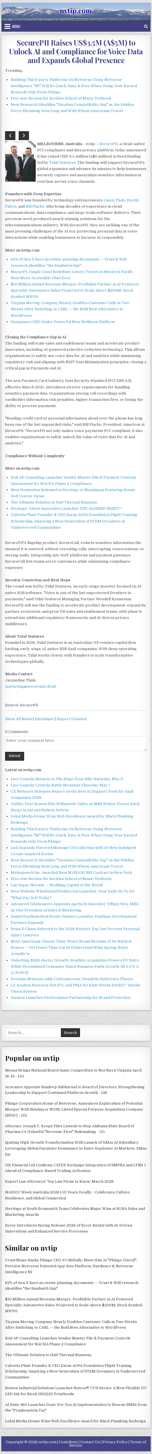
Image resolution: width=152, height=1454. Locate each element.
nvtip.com (76, 10)
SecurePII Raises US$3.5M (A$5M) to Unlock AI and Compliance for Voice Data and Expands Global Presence (76, 51)
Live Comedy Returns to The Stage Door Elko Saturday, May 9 (67, 779)
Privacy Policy (115, 1442)
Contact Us (90, 1442)
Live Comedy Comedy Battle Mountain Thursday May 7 (61, 785)
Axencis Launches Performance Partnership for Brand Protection (70, 997)
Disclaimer (44, 719)
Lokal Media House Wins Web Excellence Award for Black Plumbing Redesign (75, 1421)
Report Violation (72, 719)
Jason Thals (114, 200)
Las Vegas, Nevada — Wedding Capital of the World (57, 885)
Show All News (18, 719)
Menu (16, 26)
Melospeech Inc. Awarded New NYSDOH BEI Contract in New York (71, 872)
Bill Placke (35, 206)
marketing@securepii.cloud (30, 686)
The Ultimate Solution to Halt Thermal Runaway (54, 502)
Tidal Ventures (62, 162)
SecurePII (108, 144)
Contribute (68, 1442)
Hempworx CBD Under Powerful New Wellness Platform (63, 322)
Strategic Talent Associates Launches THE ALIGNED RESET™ (66, 508)
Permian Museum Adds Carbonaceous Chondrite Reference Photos (72, 979)
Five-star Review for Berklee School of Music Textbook (61, 98)
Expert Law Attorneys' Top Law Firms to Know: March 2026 (59, 1181)
